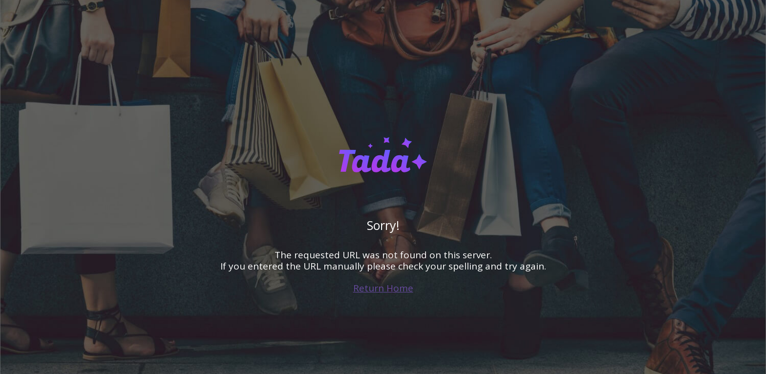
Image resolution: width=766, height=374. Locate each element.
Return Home (383, 288)
